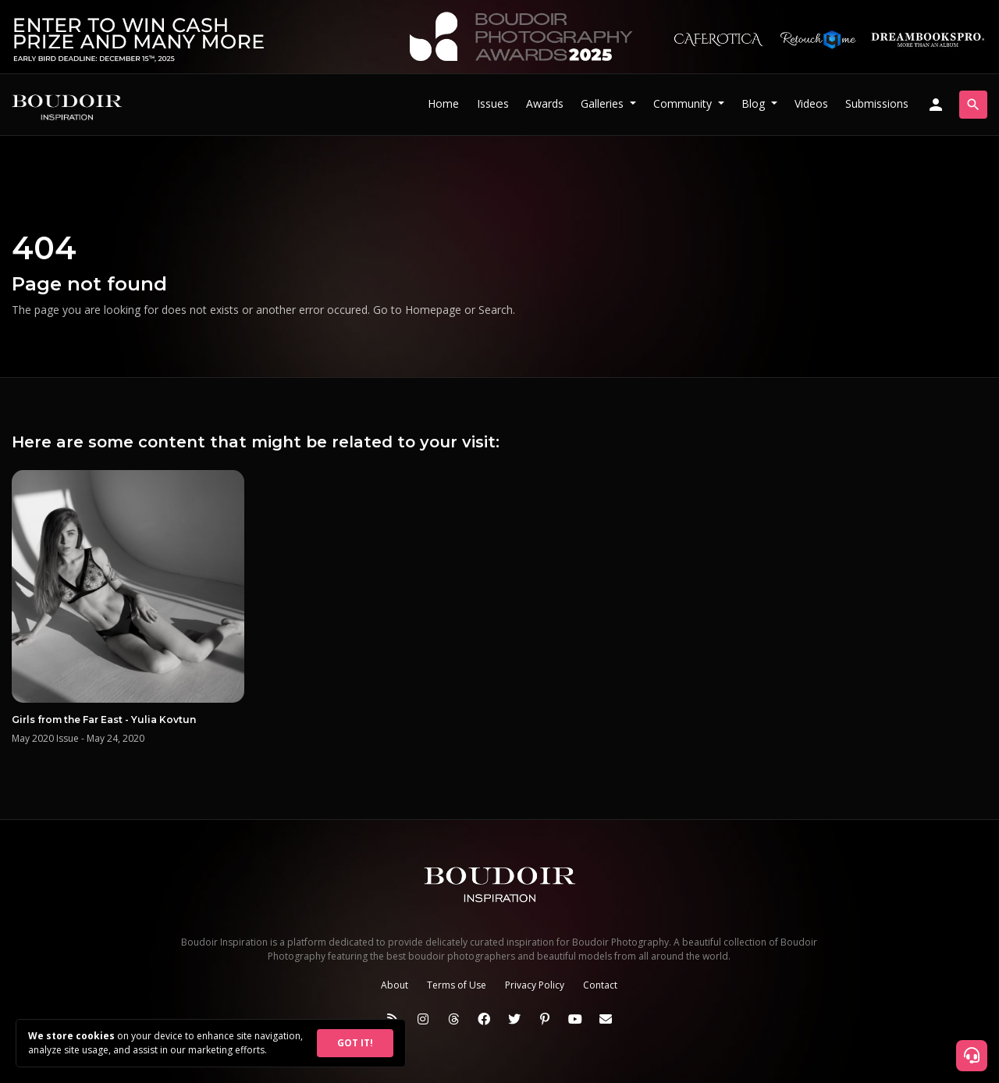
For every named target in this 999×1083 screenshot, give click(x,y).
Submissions (876, 103)
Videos (811, 103)
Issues (493, 103)
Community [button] (684, 103)
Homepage (433, 309)
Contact (600, 985)
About (394, 985)
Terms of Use (456, 985)
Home (443, 103)
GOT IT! (355, 1042)
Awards (544, 103)
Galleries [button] (604, 103)
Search (495, 309)
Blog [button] (754, 103)
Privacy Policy (534, 985)
